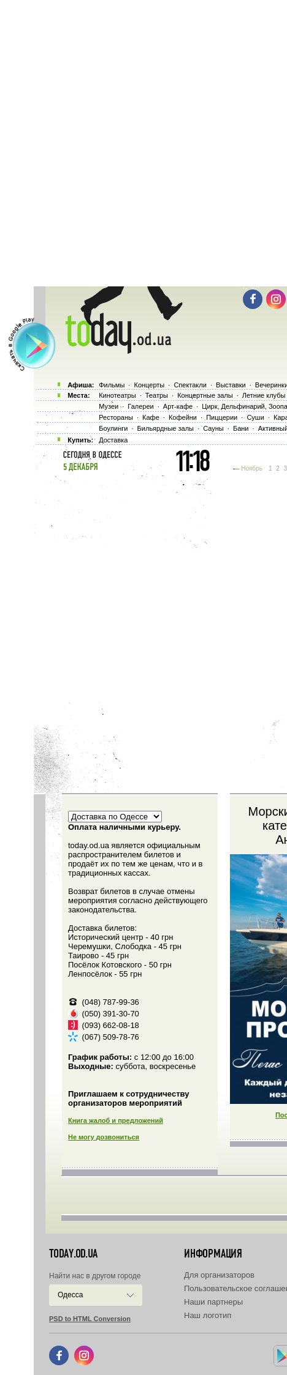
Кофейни (183, 417)
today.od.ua (73, 1254)
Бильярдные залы (165, 428)
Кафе (150, 417)
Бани (241, 428)
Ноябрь (251, 468)
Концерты (149, 385)
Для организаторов (219, 1275)
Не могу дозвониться (103, 1137)
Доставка (113, 440)
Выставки (231, 385)
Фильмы (111, 385)
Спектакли (190, 385)
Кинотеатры (117, 395)
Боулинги (113, 428)
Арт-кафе (178, 406)
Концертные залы (204, 395)
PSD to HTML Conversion (90, 1318)
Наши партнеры (213, 1301)
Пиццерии (221, 417)
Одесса (70, 1295)
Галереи (140, 406)
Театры (156, 395)
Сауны (213, 428)
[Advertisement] (143, 143)
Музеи (108, 406)
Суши (255, 417)
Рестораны (116, 417)
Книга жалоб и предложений (115, 1120)
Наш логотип (207, 1315)
